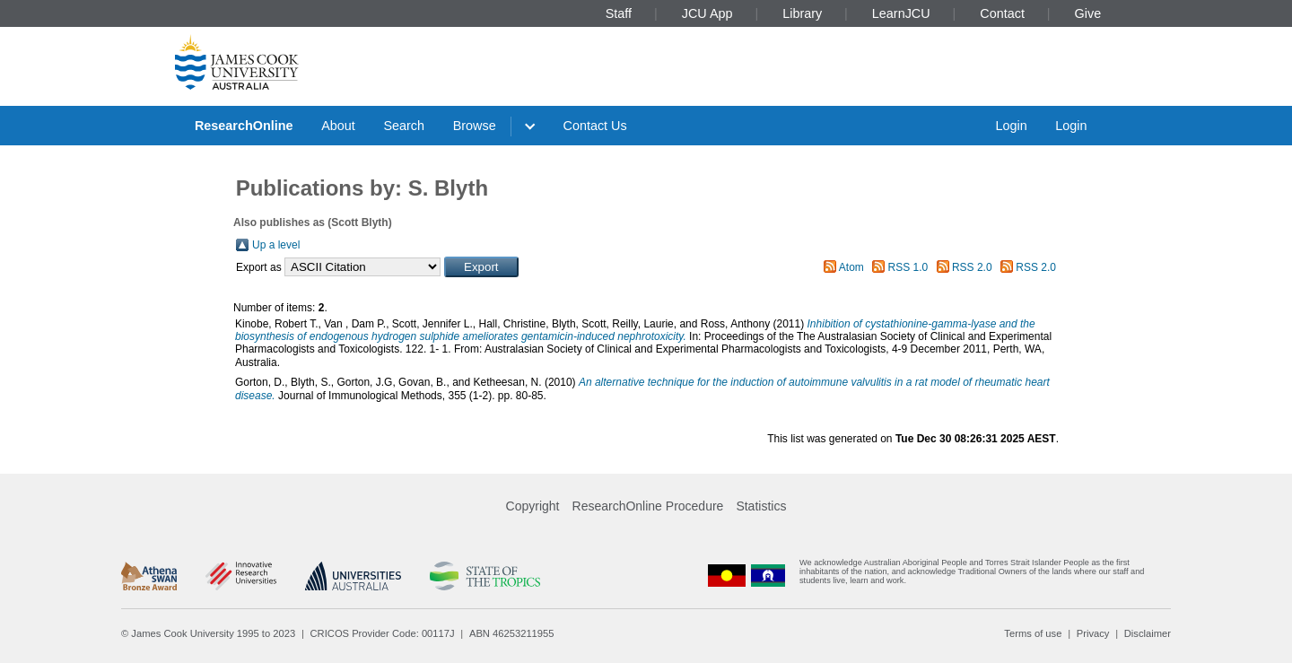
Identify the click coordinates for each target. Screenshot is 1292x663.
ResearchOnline (244, 125)
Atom (851, 267)
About (338, 125)
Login (1010, 125)
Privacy (1093, 633)
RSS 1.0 (908, 267)
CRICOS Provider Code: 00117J (382, 633)
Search (403, 125)
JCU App (707, 13)
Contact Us (595, 125)
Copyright (533, 506)
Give (1088, 13)
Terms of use (1032, 633)
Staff (619, 13)
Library (802, 13)
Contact (1002, 13)
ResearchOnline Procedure (648, 506)
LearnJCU (901, 13)
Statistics (761, 506)
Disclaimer (1147, 633)
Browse (474, 125)
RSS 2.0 (972, 267)
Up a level (276, 245)
